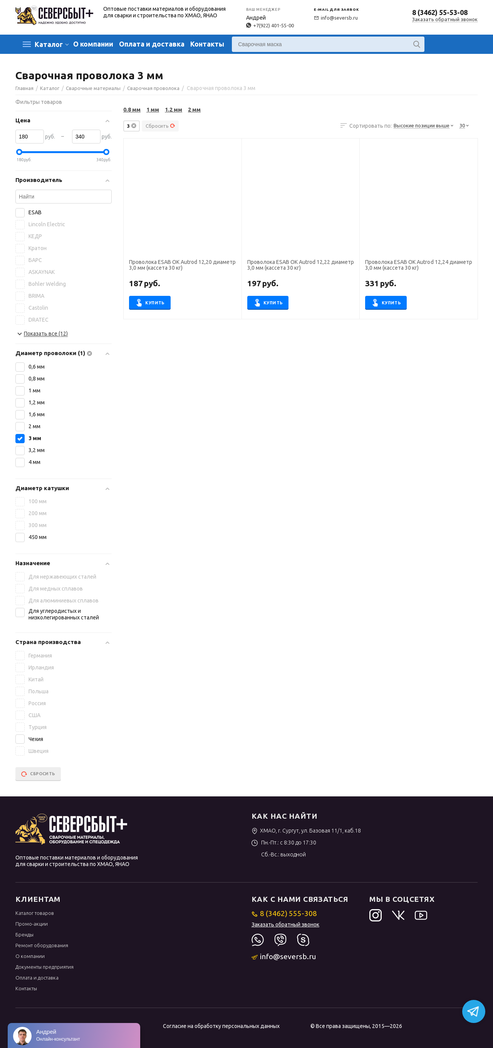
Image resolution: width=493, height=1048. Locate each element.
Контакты (207, 44)
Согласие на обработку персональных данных (221, 1026)
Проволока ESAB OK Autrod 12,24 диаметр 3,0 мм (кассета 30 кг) (418, 265)
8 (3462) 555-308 (284, 913)
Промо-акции (31, 923)
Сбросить (160, 125)
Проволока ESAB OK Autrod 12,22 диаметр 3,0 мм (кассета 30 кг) (300, 265)
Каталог (49, 44)
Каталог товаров (34, 913)
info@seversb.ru (336, 17)
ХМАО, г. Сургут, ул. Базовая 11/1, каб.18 (306, 831)
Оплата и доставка (151, 44)
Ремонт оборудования (41, 945)
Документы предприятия (44, 967)
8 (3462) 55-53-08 (440, 12)
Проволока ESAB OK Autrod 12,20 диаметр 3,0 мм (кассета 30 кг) (182, 265)
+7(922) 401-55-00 (270, 25)
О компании (93, 44)
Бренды (24, 934)
